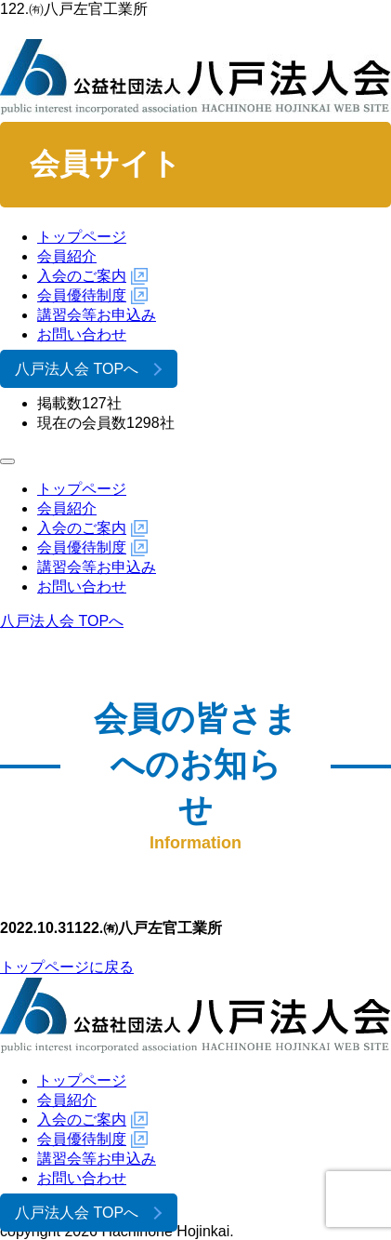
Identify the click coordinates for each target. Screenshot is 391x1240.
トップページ (81, 237)
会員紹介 (67, 256)
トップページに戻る (67, 967)
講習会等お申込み (96, 315)
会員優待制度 (81, 295)
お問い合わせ (81, 334)
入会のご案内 (81, 276)
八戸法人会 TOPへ (76, 369)
